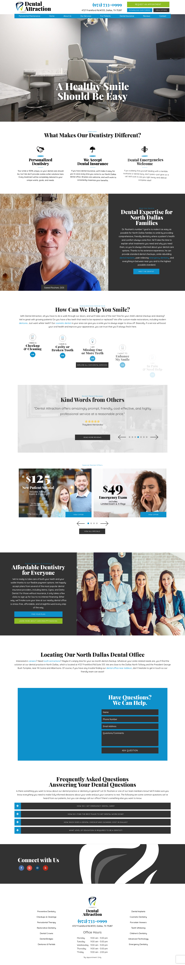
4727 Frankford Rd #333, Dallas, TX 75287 (102, 10)
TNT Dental (130, 962)
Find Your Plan (27, 600)
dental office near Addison (119, 654)
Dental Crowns (46, 919)
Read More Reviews (92, 423)
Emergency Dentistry (138, 930)
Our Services (85, 16)
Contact (162, 16)
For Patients (105, 16)
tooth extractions (51, 647)
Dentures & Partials (46, 930)
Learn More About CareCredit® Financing (27, 607)
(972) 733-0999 (107, 4)
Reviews (146, 16)
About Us (67, 16)
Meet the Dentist (158, 257)
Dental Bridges (46, 924)
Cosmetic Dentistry (138, 902)
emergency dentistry (170, 243)
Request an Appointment (148, 4)
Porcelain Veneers (138, 908)
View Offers (161, 10)
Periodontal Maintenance (29, 16)
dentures (23, 309)
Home (51, 16)
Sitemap (76, 962)
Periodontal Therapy (46, 908)
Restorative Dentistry (46, 913)
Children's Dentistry (138, 919)
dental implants (138, 243)
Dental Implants (138, 897)
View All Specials (92, 517)
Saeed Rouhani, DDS (33, 273)
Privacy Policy (88, 962)
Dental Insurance (127, 16)
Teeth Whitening (138, 913)
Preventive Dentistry (46, 897)
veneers (32, 647)
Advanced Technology (138, 924)
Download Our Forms (139, 10)
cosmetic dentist (63, 309)
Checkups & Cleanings (46, 902)
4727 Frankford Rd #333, (92, 911)
